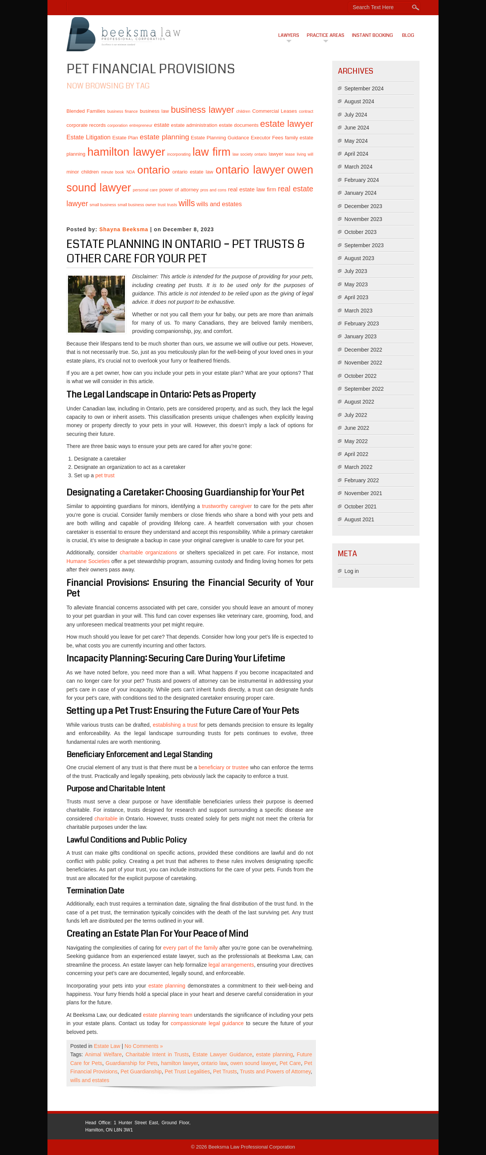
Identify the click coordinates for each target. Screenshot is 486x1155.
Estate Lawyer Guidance (222, 1054)
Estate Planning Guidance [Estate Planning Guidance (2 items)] (220, 137)
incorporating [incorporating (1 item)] (179, 154)
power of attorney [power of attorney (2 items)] (179, 189)
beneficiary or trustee (224, 767)
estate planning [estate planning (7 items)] (164, 137)
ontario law (214, 1063)
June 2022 (356, 428)
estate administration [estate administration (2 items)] (194, 125)
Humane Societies (88, 561)
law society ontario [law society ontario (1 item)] (249, 154)
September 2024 (364, 88)
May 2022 (356, 441)
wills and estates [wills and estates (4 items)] (218, 203)
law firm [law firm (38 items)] (211, 152)
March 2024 (358, 167)
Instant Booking (372, 35)
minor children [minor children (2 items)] (82, 172)
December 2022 (363, 350)
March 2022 (358, 467)
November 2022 (363, 363)
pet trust (105, 475)
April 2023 (356, 297)
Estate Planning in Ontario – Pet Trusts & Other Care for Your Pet (185, 251)
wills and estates (89, 1080)
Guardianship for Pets (132, 1063)
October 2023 (360, 232)
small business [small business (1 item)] (103, 204)
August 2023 (359, 258)
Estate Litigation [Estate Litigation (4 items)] (88, 137)
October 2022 (360, 376)
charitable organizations (150, 552)
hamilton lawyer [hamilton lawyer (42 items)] (126, 151)
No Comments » (144, 1046)
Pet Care (290, 1063)
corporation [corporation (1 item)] (117, 125)
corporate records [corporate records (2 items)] (86, 125)
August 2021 (359, 519)
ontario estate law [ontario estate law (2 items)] (192, 172)
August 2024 (359, 101)
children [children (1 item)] (243, 111)
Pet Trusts (225, 1071)
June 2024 (356, 128)
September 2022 (364, 389)
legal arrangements (231, 965)
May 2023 (356, 284)
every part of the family (191, 948)
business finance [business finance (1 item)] (122, 111)
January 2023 (360, 336)
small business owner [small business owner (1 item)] (137, 204)
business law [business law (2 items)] (154, 111)
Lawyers (288, 35)
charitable (107, 819)
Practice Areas (325, 35)
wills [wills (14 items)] (186, 203)
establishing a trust (176, 725)
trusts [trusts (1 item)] (172, 204)
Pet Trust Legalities (187, 1071)
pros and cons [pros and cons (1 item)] (213, 190)
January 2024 (360, 193)
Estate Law (107, 1046)
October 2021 (360, 506)
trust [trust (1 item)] (162, 204)
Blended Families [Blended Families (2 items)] (85, 111)
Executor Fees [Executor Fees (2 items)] (267, 137)
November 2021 (363, 493)
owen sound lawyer (253, 1063)
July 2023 (355, 271)
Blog (408, 35)
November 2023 (363, 219)
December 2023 (363, 206)
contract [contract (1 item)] (306, 111)
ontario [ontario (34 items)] (153, 170)
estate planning (168, 986)
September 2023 (364, 245)
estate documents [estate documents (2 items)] (238, 125)
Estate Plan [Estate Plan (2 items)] (125, 137)
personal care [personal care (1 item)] (145, 190)
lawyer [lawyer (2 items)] (276, 154)
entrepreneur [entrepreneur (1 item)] (140, 125)
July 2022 (355, 415)
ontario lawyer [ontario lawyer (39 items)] (250, 170)
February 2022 (361, 480)
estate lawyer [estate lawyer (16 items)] (286, 124)
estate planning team (168, 1015)
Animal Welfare (103, 1054)
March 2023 (358, 311)
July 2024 (355, 115)
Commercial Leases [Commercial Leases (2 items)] (274, 111)
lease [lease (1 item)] (290, 154)
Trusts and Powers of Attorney (275, 1071)
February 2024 (361, 180)
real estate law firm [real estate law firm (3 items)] (252, 189)
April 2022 (356, 454)
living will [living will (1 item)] (305, 154)
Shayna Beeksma (123, 229)
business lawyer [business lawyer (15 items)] (202, 110)
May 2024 (356, 141)
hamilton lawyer (179, 1063)
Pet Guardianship (141, 1071)
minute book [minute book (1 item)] (112, 172)
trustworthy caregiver (228, 506)
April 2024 (356, 154)
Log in (351, 571)
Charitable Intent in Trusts (157, 1054)
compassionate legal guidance (208, 1023)
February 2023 (361, 323)
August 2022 (359, 402)
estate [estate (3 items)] (161, 125)
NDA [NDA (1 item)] (130, 172)
